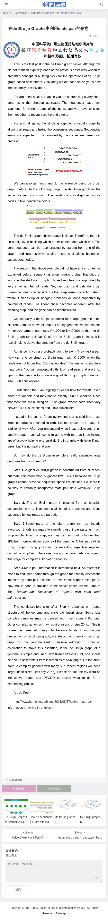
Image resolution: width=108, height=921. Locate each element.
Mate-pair (19, 788)
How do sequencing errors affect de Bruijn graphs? (41, 821)
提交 (18, 889)
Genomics (21, 12)
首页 (8, 12)
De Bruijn (54, 788)
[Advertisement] (54, 748)
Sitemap (61, 913)
